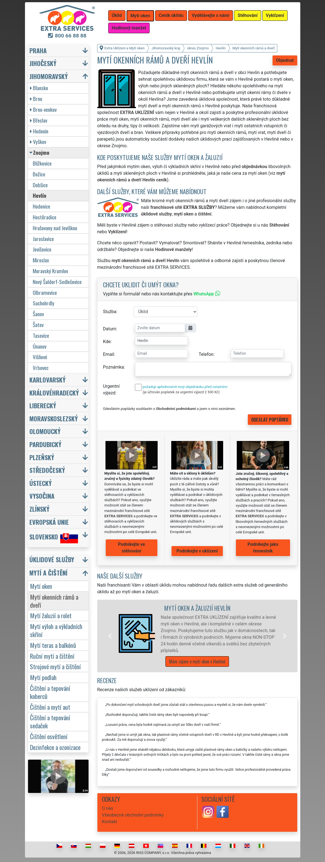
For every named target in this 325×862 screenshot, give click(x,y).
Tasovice (41, 335)
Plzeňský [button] (41, 457)
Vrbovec (41, 368)
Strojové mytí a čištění (55, 666)
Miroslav (41, 260)
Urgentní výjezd (111, 389)
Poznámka (113, 367)
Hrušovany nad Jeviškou (55, 228)
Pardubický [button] (45, 444)
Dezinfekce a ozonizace (55, 747)
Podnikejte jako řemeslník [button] (263, 548)
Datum (109, 328)
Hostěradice (44, 217)
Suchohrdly (43, 303)
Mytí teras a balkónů (53, 645)
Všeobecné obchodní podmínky (133, 815)
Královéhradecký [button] (54, 392)
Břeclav (38, 120)
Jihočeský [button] (42, 63)
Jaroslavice (43, 239)
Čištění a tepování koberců (50, 692)
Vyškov (38, 142)
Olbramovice (45, 292)
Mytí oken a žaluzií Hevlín (197, 607)
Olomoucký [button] (45, 431)
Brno (36, 99)
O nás (107, 808)
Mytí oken (41, 585)
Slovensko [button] (53, 536)
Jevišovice (42, 249)
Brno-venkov (43, 109)
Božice (39, 174)
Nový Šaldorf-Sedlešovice (57, 282)
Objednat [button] (285, 60)
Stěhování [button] (248, 15)
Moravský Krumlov (50, 271)
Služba (109, 311)
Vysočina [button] (41, 495)
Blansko (39, 88)
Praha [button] (38, 50)
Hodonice (41, 206)
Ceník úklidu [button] (171, 15)
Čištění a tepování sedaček (50, 721)
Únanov (39, 346)
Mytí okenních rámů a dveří (54, 600)
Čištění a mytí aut (50, 706)
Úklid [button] (117, 15)
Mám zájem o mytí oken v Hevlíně (197, 661)
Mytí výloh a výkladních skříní (56, 630)
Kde (106, 341)
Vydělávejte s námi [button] (210, 15)
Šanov (38, 314)
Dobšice (40, 185)
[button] (109, 636)
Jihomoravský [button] (48, 76)
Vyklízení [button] (275, 15)
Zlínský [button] (39, 508)
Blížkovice (42, 163)
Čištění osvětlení (48, 736)
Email (108, 354)
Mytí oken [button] (140, 15)
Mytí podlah (43, 677)
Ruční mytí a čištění (52, 655)
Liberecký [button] (42, 405)
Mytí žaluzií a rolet (51, 615)
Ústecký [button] (40, 483)
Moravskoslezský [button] (53, 418)
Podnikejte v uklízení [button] (197, 551)
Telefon (206, 354)
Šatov (38, 325)
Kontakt (109, 821)
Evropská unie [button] (49, 521)
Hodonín (39, 131)
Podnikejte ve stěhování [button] (131, 548)
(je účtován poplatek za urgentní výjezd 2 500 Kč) (181, 392)
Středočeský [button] (47, 470)
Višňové (40, 357)
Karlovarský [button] (47, 379)
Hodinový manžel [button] (129, 28)
